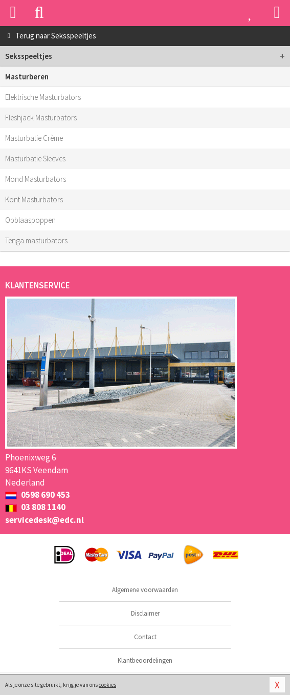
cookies (107, 684)
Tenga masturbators (36, 240)
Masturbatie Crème (34, 138)
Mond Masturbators (35, 179)
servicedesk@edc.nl (44, 519)
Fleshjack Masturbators (41, 117)
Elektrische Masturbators (43, 97)
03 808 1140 (35, 507)
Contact (145, 637)
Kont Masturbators (34, 199)
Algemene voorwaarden (145, 589)
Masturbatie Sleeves (35, 158)
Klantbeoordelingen (145, 660)
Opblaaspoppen (30, 220)
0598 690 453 (37, 494)
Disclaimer (145, 613)
